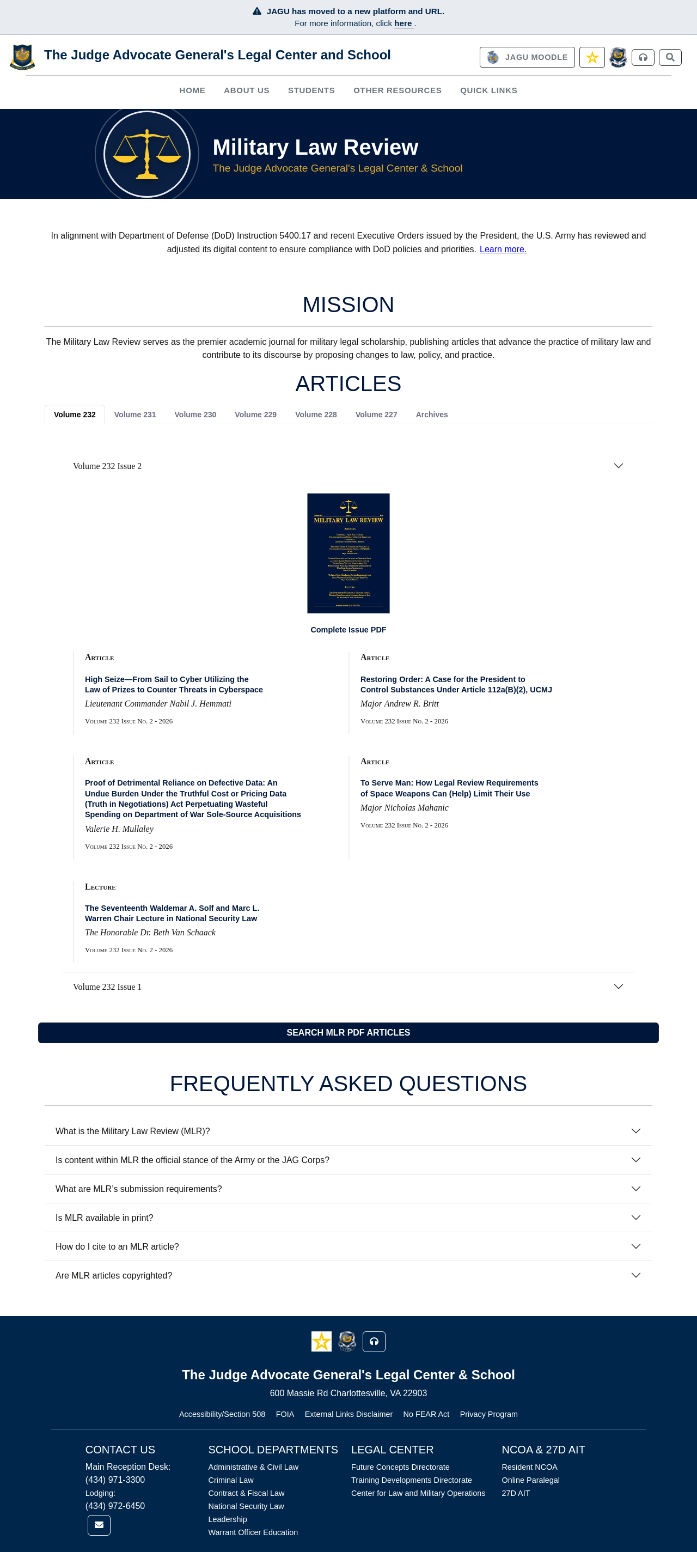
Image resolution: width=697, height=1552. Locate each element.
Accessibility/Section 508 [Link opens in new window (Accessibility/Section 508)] (222, 1414)
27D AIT (516, 1493)
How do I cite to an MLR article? (117, 1246)
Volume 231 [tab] (135, 414)
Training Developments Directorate (411, 1480)
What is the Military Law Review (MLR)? (133, 1131)
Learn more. (503, 249)
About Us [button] (247, 90)
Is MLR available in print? (105, 1217)
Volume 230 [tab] (196, 414)
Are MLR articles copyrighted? (114, 1275)
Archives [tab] (432, 414)
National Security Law (246, 1506)
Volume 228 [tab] (316, 414)
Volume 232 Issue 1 (107, 986)
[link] (527, 57)
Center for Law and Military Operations (418, 1493)
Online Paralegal (530, 1480)
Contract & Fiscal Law (247, 1493)
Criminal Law (231, 1480)
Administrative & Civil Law (254, 1467)
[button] (322, 1341)
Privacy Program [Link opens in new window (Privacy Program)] (489, 1414)
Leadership (228, 1519)
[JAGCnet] (618, 57)
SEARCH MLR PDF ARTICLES (349, 1032)
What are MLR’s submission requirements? (139, 1189)
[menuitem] (192, 90)
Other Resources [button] (397, 90)
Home (193, 90)
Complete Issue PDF (348, 629)
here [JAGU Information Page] (404, 23)
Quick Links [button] (488, 90)
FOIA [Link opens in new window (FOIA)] (285, 1414)
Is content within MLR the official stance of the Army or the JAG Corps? (192, 1160)
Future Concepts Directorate (400, 1467)
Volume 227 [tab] (377, 414)
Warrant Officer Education (253, 1532)
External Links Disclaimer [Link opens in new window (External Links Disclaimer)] (349, 1414)
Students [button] (311, 90)
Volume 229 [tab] (256, 414)
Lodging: (100, 1493)
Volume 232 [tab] (75, 414)
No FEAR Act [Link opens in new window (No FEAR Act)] (426, 1414)
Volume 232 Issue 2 (107, 466)
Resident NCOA (529, 1467)
